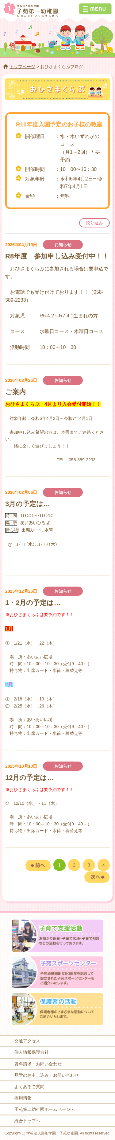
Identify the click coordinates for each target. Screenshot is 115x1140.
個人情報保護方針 (31, 1052)
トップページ (22, 66)
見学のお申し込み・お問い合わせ (46, 1075)
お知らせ (62, 244)
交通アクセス (27, 1040)
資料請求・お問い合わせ (38, 1063)
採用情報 (23, 1097)
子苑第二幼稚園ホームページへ (44, 1109)
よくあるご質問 (29, 1086)
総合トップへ (27, 1120)
